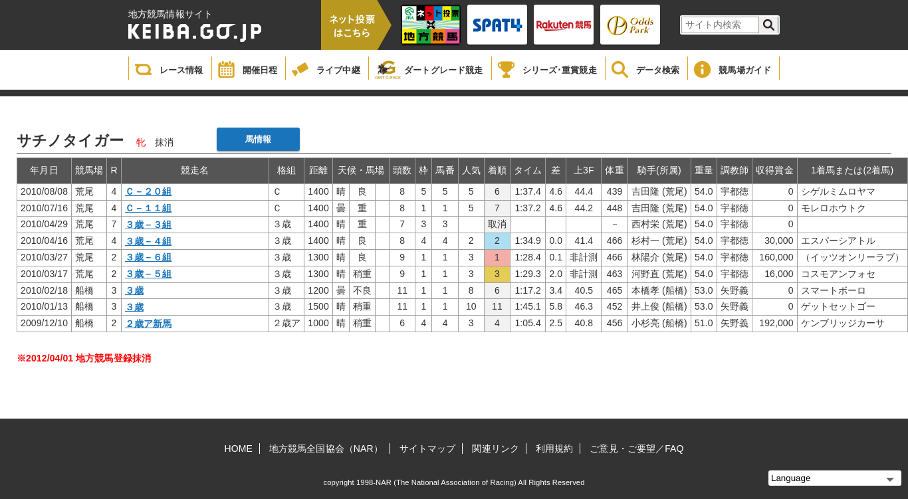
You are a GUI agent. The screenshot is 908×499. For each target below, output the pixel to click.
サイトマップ (427, 448)
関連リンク (495, 448)
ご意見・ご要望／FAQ (636, 448)
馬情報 (258, 139)
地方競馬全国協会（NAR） (326, 448)
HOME (239, 448)
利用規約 (554, 448)
